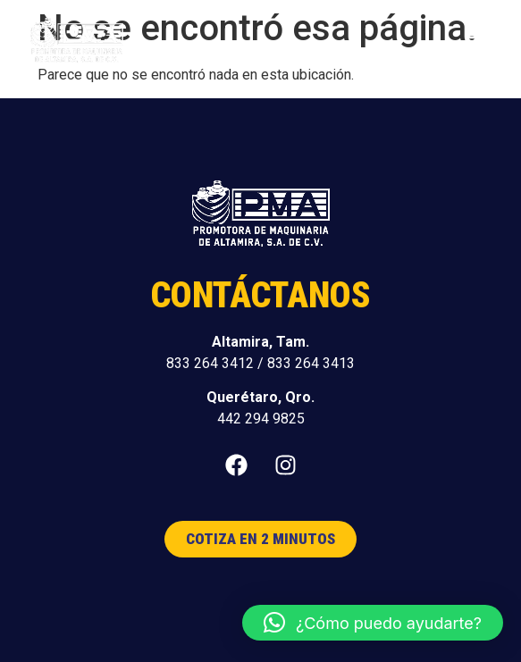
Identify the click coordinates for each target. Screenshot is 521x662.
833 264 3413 (311, 363)
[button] (475, 41)
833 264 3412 (210, 363)
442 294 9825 (261, 418)
